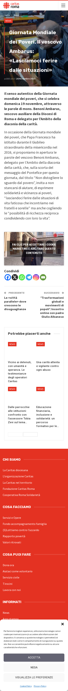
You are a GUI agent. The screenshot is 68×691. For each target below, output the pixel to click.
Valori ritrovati (12, 542)
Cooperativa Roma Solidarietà (21, 495)
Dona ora (8, 565)
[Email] (43, 277)
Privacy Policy (40, 686)
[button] (62, 624)
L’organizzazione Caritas (18, 476)
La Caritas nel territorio (17, 482)
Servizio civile (11, 577)
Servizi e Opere (12, 517)
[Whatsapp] (22, 277)
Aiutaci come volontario (17, 571)
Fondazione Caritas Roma (19, 489)
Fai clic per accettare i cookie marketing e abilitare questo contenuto (34, 248)
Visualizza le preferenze (34, 677)
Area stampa (10, 619)
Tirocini (7, 584)
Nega (34, 667)
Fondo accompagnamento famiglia (25, 524)
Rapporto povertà (14, 536)
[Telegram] (29, 277)
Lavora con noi (12, 590)
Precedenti (15, 434)
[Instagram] (36, 277)
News (8, 21)
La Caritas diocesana (15, 470)
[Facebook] (8, 277)
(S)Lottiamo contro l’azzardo (21, 530)
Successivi (30, 434)
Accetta (34, 657)
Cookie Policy (26, 686)
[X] (15, 277)
